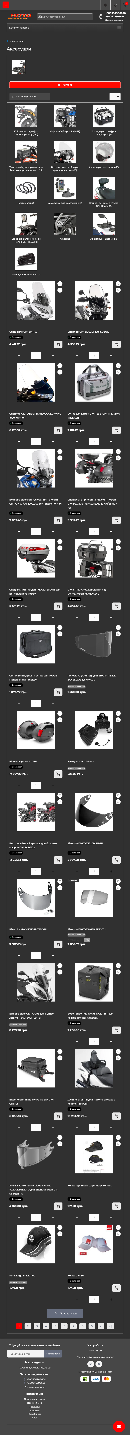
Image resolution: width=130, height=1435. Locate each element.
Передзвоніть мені (34, 1387)
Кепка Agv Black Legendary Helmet (90, 1185)
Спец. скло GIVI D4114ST (24, 331)
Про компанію (34, 1403)
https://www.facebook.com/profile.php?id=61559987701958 (99, 1364)
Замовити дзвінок (114, 20)
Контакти (34, 1410)
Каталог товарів (65, 27)
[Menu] (6, 5)
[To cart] (58, 344)
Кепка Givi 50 (76, 1275)
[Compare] (59, 290)
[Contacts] (115, 5)
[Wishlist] (59, 283)
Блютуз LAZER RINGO (81, 761)
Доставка (35, 1406)
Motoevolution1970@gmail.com (95, 1371)
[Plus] (53, 355)
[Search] (41, 16)
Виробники (34, 1414)
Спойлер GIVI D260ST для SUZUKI (88, 331)
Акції (34, 1417)
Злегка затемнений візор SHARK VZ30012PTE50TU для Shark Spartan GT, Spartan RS (33, 1189)
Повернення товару (34, 1399)
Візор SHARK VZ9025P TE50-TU (86, 929)
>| (110, 1326)
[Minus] (19, 355)
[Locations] (105, 5)
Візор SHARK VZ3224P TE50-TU (28, 929)
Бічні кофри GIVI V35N (23, 761)
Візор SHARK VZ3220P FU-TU (85, 843)
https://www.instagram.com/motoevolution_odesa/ (91, 1364)
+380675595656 (114, 16)
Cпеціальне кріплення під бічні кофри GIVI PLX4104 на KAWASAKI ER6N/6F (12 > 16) (92, 503)
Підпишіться (53, 1353)
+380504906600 (115, 13)
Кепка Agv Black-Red (22, 1275)
